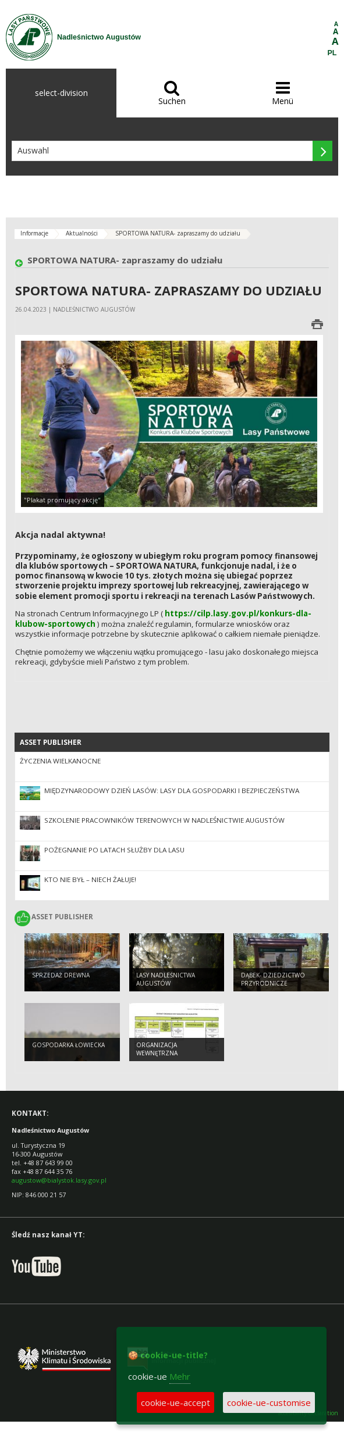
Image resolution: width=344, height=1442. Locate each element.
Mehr (179, 1376)
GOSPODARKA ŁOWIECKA (68, 1045)
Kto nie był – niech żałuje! (90, 879)
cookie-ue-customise (269, 1402)
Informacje (34, 233)
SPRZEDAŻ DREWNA (61, 975)
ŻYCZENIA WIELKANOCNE (60, 760)
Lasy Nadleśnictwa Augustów (165, 979)
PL (332, 53)
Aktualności (82, 233)
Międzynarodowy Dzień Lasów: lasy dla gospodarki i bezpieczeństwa (171, 790)
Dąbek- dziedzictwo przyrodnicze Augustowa (273, 983)
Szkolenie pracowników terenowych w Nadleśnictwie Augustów (164, 820)
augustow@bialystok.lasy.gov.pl (59, 1180)
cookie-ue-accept (175, 1402)
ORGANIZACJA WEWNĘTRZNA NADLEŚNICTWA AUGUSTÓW (176, 1053)
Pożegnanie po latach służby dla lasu (114, 849)
